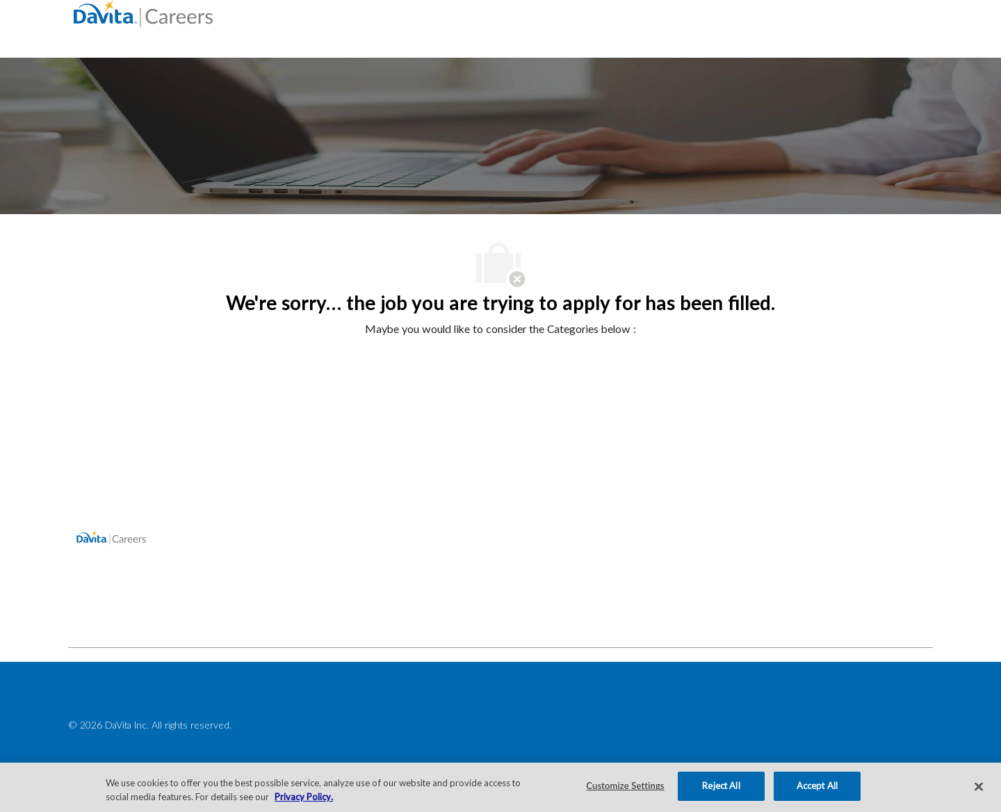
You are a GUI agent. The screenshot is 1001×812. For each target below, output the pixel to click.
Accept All (817, 785)
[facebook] (84, 616)
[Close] (978, 786)
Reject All (721, 785)
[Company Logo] (143, 13)
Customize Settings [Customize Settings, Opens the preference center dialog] (625, 785)
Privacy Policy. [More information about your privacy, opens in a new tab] (304, 796)
